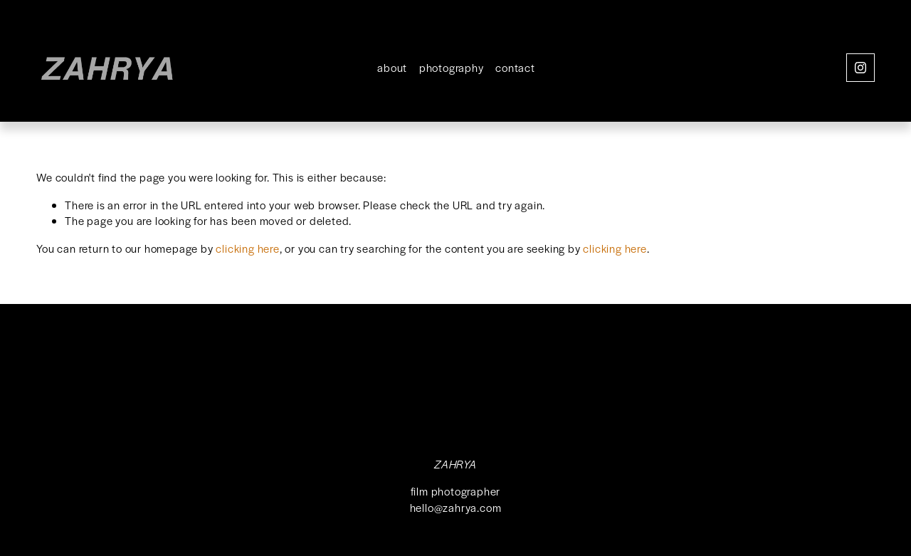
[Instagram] (860, 67)
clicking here (247, 248)
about (392, 67)
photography (451, 67)
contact (515, 67)
